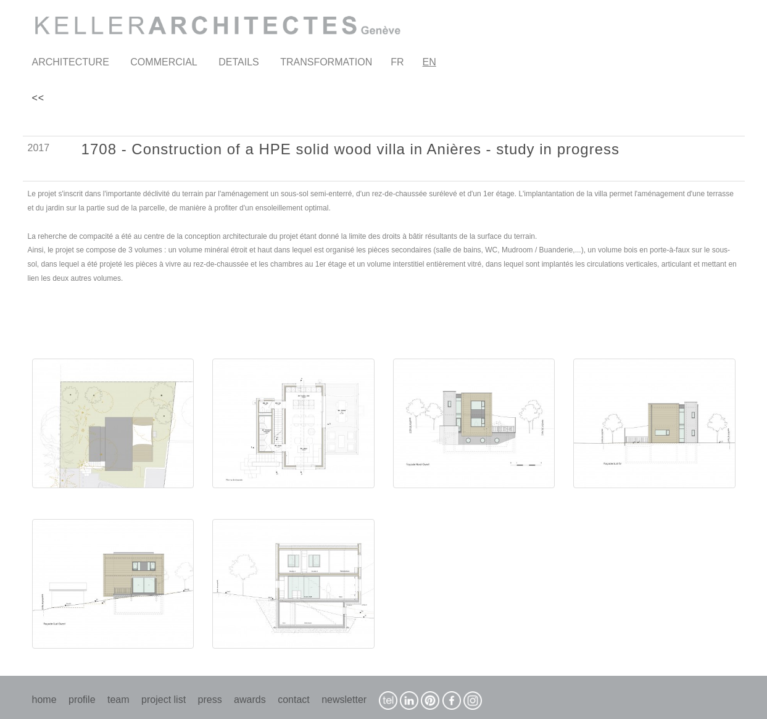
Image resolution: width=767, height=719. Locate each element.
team (118, 699)
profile (82, 699)
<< (38, 98)
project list (163, 699)
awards (250, 699)
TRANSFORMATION (326, 62)
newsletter (344, 699)
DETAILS (238, 62)
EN (429, 62)
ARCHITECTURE (70, 62)
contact (294, 699)
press (210, 699)
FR (397, 62)
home (44, 699)
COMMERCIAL (163, 62)
